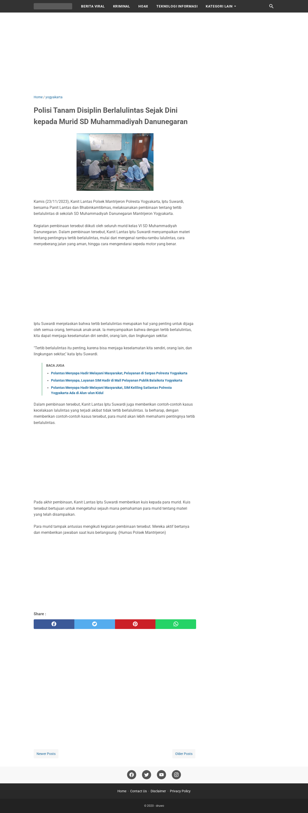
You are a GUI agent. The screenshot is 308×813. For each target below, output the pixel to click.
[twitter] (94, 624)
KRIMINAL (121, 6)
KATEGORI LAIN (219, 6)
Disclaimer (158, 791)
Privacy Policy (180, 791)
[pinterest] (135, 624)
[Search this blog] (271, 6)
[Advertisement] (154, 53)
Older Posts (183, 754)
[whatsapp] (175, 624)
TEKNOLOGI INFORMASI (177, 6)
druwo (160, 805)
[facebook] (54, 624)
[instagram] (176, 775)
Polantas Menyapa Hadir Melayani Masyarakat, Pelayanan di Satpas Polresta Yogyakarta (119, 373)
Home (121, 791)
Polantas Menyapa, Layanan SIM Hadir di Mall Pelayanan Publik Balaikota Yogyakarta (116, 380)
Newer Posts (46, 754)
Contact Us (138, 791)
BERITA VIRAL (93, 6)
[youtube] (161, 775)
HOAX (143, 6)
